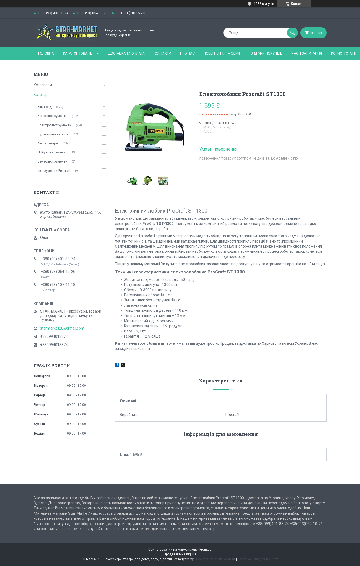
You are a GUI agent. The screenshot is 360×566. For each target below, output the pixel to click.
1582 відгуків (264, 4)
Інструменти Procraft (54, 171)
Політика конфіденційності (258, 559)
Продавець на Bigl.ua (180, 554)
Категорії (41, 95)
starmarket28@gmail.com (62, 328)
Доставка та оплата (126, 53)
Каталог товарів (77, 53)
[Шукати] (292, 33)
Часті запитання (306, 53)
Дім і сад (45, 107)
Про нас (187, 53)
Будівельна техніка (53, 134)
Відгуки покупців (266, 53)
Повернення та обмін (223, 53)
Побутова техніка (52, 152)
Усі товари (43, 85)
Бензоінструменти (52, 116)
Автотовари (48, 143)
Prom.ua (205, 549)
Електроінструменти (54, 125)
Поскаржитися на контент (215, 559)
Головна (46, 53)
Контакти (162, 53)
